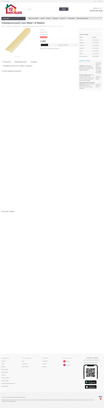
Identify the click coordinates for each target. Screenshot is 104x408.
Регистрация (100, 1)
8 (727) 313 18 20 (86, 360)
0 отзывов (42, 29)
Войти (94, 1)
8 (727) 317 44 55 (87, 362)
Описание (7, 62)
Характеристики (21, 62)
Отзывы (34, 62)
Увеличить (18, 56)
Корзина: (98, 8)
